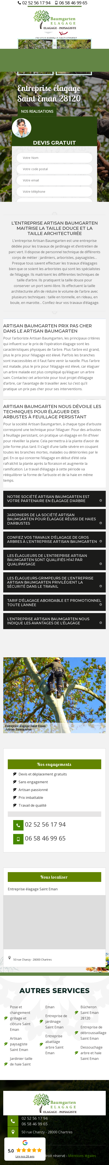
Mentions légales (82, 1155)
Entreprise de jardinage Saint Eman (53, 1021)
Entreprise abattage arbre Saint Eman (51, 1044)
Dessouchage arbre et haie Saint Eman (89, 1053)
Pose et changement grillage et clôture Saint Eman (17, 1018)
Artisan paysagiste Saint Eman (16, 1044)
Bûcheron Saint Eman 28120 (87, 1013)
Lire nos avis (25, 1156)
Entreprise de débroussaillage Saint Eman (90, 1033)
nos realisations (37, 111)
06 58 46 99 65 (71, 3)
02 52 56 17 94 (34, 3)
